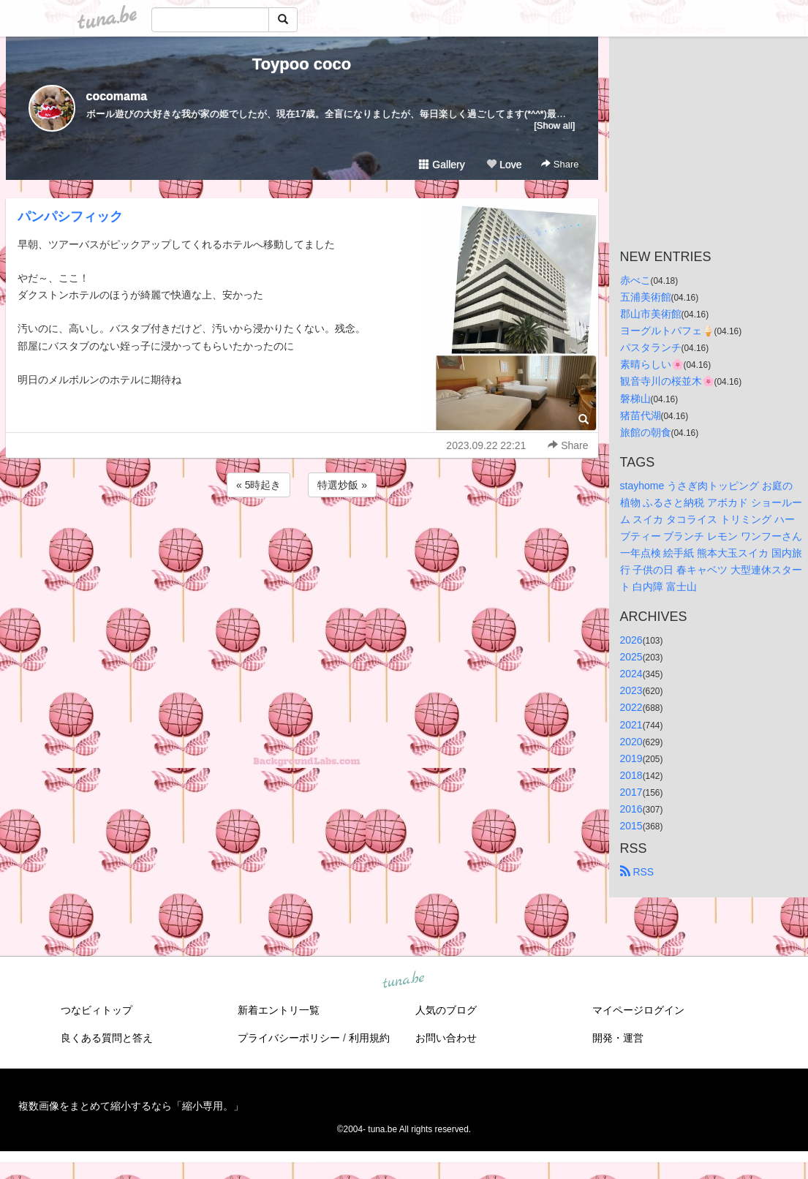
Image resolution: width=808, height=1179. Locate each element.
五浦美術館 (645, 297)
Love (503, 164)
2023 (631, 690)
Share (559, 164)
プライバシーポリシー (289, 1038)
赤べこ (635, 280)
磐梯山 (635, 398)
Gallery (441, 164)
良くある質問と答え (107, 1038)
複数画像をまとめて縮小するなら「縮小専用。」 (130, 1106)
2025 (631, 657)
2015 (631, 826)
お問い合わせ (446, 1038)
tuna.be (403, 981)
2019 (631, 758)
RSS (637, 872)
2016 (631, 809)
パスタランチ (650, 347)
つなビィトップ (96, 1010)
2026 (631, 640)
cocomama (117, 96)
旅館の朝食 (645, 432)
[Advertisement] (302, 540)
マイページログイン (638, 1010)
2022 (631, 707)
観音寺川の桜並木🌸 (667, 381)
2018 (631, 775)
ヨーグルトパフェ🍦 (667, 330)
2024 (631, 673)
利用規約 (369, 1038)
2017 (631, 792)
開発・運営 (617, 1038)
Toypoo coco (301, 64)
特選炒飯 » (342, 485)
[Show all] (554, 125)
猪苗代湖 (640, 415)
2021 (631, 725)
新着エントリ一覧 (279, 1010)
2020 (631, 741)
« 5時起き (258, 485)
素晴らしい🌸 (652, 364)
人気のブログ (446, 1010)
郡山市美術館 (650, 314)
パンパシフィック (70, 216)
